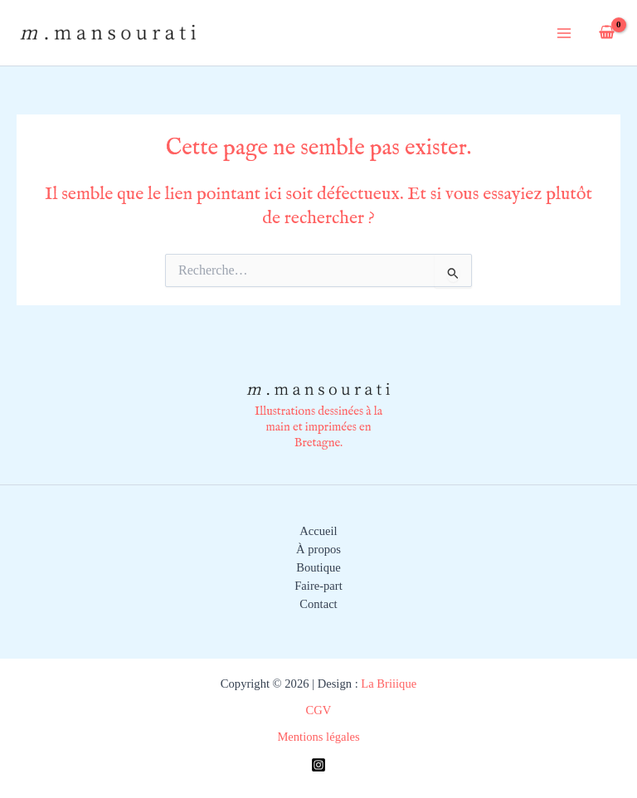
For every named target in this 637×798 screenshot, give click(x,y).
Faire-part (318, 585)
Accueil (318, 531)
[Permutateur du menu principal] (564, 32)
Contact (318, 604)
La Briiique (387, 683)
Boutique (318, 567)
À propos (318, 549)
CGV (319, 710)
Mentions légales (318, 736)
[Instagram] (318, 764)
